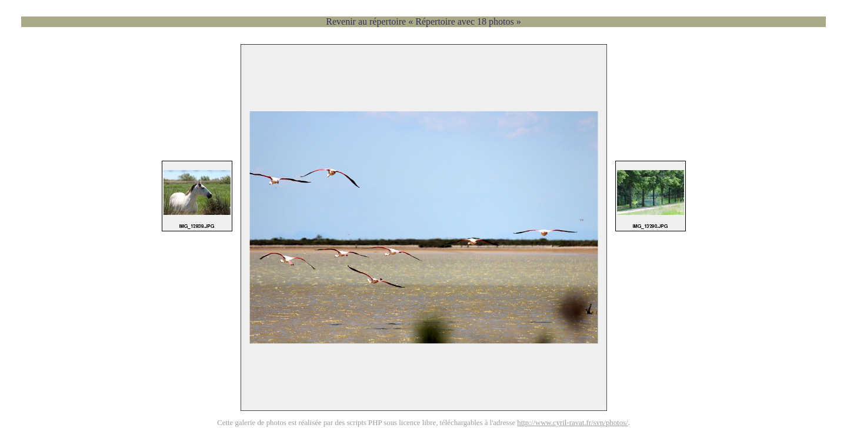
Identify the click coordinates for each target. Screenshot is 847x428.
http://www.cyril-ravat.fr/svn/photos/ (572, 423)
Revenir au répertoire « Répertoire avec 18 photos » (423, 21)
